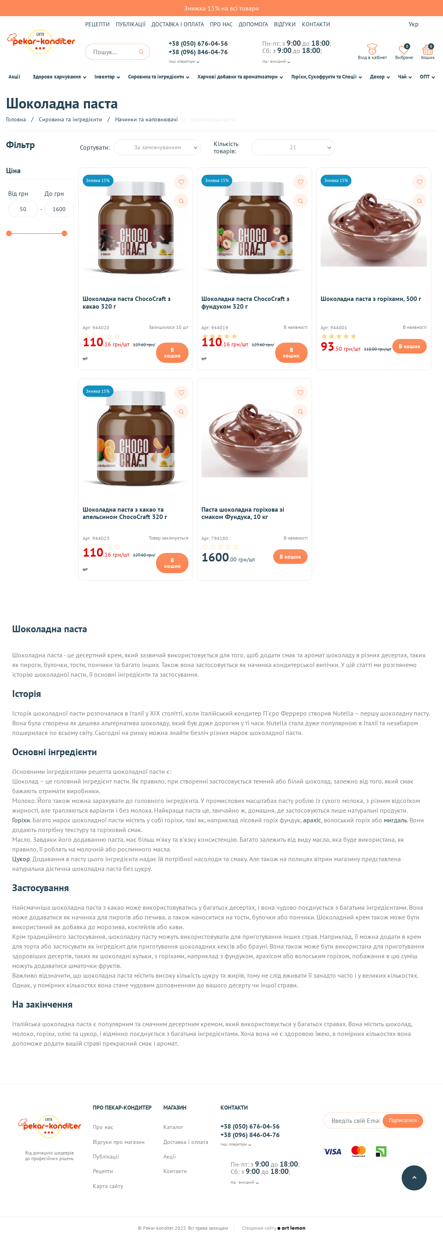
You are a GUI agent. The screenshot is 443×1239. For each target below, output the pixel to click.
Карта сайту (108, 1186)
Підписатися (403, 1120)
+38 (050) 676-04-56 (198, 43)
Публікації (131, 24)
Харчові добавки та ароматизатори (237, 76)
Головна (16, 119)
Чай (402, 76)
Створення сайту (273, 1228)
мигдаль (395, 820)
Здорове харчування (57, 76)
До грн (59, 203)
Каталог (173, 1127)
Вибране (404, 51)
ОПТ (425, 76)
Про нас (221, 24)
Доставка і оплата (178, 24)
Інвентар (104, 76)
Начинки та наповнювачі (146, 119)
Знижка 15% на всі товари (221, 8)
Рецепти (97, 24)
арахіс (312, 820)
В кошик (172, 352)
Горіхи (21, 820)
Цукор (21, 859)
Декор (377, 76)
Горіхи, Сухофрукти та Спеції (324, 76)
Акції (14, 76)
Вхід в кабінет (372, 51)
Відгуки (285, 24)
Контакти (316, 24)
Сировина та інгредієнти (156, 76)
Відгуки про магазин (119, 1142)
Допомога (253, 24)
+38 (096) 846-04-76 (198, 52)
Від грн (23, 203)
